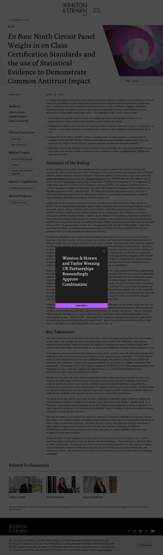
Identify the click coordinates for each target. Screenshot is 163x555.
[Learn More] (81, 305)
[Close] (103, 251)
